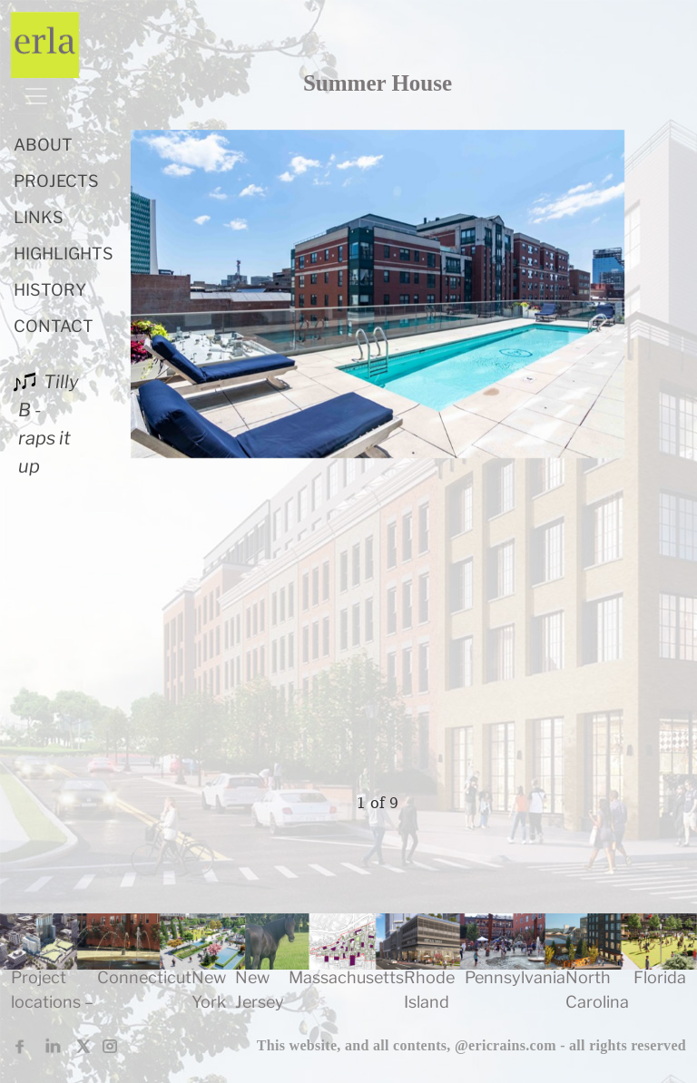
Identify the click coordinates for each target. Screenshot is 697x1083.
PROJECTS (56, 180)
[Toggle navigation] (36, 96)
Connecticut (144, 977)
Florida (659, 977)
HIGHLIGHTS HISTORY (63, 271)
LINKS (39, 217)
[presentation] (223, 457)
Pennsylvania (515, 977)
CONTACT (53, 326)
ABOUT (43, 144)
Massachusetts (346, 977)
